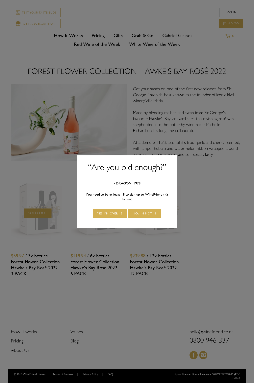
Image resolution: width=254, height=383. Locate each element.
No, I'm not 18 (145, 213)
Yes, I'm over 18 (110, 213)
